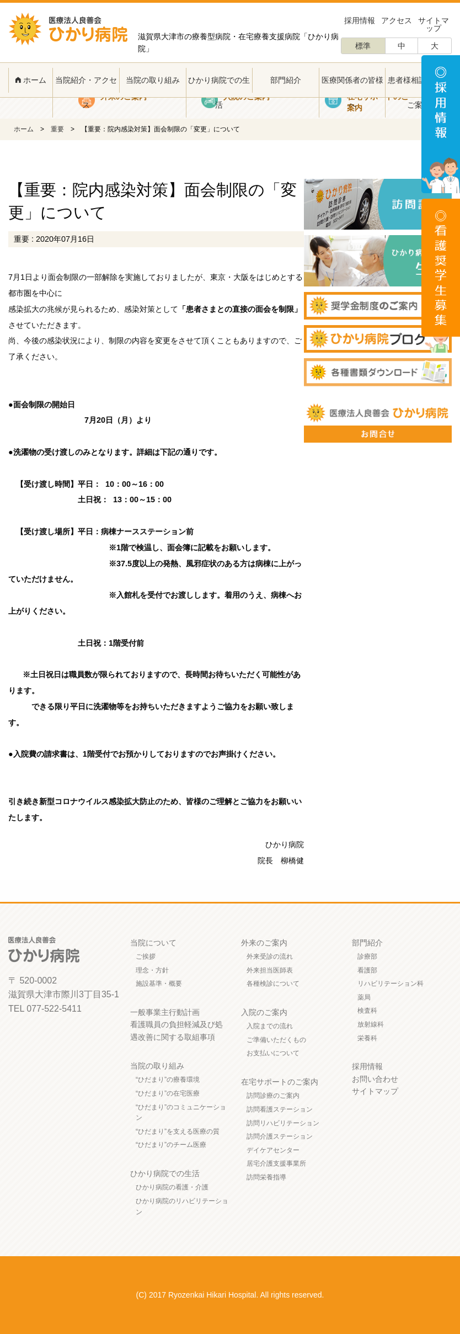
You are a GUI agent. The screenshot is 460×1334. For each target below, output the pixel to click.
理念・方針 (152, 970)
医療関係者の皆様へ (352, 92)
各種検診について (273, 983)
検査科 (367, 1010)
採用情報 (359, 20)
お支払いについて (273, 1053)
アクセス (396, 20)
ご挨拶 (146, 956)
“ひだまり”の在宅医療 (168, 1093)
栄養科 (367, 1038)
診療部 (367, 956)
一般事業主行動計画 (165, 1012)
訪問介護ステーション (280, 1136)
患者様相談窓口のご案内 (419, 92)
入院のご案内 (264, 1012)
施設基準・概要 (159, 983)
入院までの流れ (270, 1026)
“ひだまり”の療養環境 (168, 1079)
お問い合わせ (375, 1079)
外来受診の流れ (270, 956)
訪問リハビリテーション (283, 1123)
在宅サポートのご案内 (279, 1081)
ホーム (30, 80)
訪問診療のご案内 (273, 1095)
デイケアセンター (273, 1150)
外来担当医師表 (270, 970)
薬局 (364, 997)
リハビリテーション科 (390, 983)
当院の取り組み (153, 80)
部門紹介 (285, 80)
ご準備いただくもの (276, 1040)
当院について (153, 942)
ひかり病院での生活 (219, 92)
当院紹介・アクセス (86, 92)
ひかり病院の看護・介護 (172, 1187)
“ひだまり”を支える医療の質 (178, 1131)
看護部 (367, 970)
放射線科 (370, 1024)
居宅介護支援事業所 (276, 1163)
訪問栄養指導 (266, 1177)
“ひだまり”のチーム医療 (171, 1145)
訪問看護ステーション (280, 1109)
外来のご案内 (264, 942)
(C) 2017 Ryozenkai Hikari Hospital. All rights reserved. (230, 1294)
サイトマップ (433, 24)
